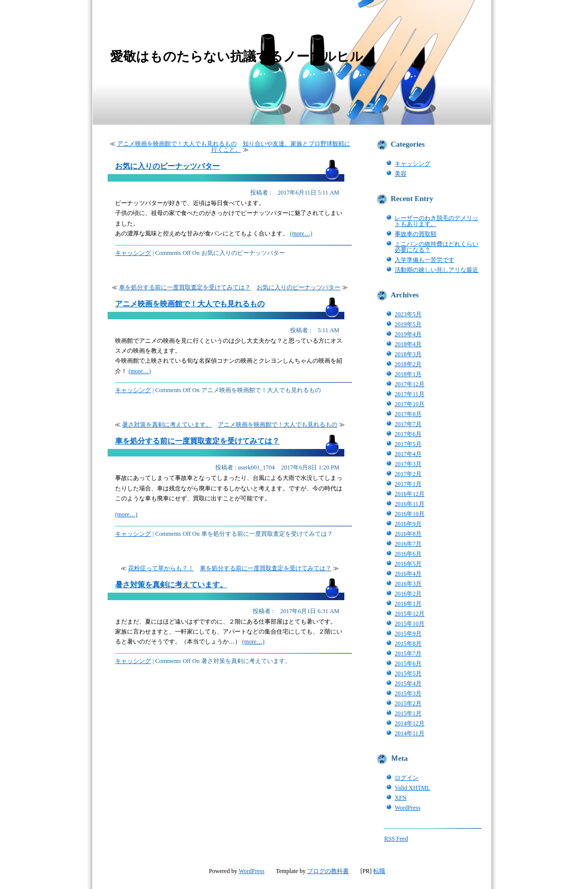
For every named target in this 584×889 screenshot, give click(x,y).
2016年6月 (408, 553)
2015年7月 (408, 653)
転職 (379, 871)
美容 (401, 173)
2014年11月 (410, 733)
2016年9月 (408, 523)
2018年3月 (408, 354)
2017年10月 (410, 404)
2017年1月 (408, 483)
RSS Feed (396, 838)
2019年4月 (408, 334)
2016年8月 (408, 533)
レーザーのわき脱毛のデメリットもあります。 (436, 221)
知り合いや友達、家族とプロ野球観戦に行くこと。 (280, 146)
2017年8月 (408, 414)
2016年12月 (410, 493)
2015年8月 (408, 643)
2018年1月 (408, 374)
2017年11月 (410, 394)
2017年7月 (408, 424)
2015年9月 (408, 633)
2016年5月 (408, 563)
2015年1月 (408, 713)
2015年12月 (410, 613)
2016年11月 (410, 503)
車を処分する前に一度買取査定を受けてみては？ (185, 287)
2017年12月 (410, 384)
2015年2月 (408, 703)
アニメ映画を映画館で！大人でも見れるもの (177, 143)
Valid (412, 787)
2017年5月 (408, 444)
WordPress (408, 807)
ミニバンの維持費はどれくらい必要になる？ (436, 246)
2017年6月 (408, 434)
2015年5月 (408, 673)
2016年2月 (408, 593)
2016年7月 (408, 543)
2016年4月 (408, 573)
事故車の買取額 (416, 233)
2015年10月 (410, 623)
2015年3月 (408, 693)
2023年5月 (408, 314)
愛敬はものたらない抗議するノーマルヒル (236, 56)
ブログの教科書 (328, 871)
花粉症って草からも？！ (161, 568)
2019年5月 (408, 324)
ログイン (407, 777)
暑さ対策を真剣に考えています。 (167, 424)
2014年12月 (410, 723)
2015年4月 (408, 683)
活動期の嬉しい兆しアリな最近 (436, 269)
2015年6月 (408, 663)
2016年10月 (410, 513)
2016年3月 (408, 583)
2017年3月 (408, 463)
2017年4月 (408, 453)
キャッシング (133, 252)
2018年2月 (408, 364)
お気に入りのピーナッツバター (167, 166)
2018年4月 (408, 344)
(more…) (301, 233)
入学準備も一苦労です (424, 259)
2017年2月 (408, 473)
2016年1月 (408, 603)
